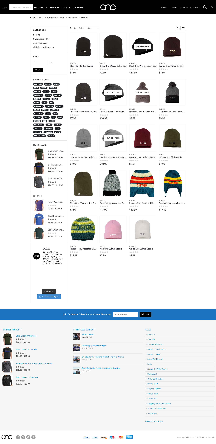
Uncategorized (40, 39)
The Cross (78, 7)
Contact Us (173, 7)
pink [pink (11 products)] (60, 117)
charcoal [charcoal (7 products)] (38, 95)
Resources (151, 398)
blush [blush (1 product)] (43, 88)
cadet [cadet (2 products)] (45, 91)
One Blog (66, 7)
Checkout (151, 339)
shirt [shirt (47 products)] (49, 125)
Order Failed (152, 384)
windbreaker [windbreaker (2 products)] (39, 136)
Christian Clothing (20, 7)
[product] (83, 46)
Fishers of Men (88, 334)
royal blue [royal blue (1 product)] (38, 125)
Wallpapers (152, 413)
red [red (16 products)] (44, 121)
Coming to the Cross (155, 344)
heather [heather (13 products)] (49, 106)
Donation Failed (153, 354)
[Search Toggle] (205, 7)
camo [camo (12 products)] (54, 91)
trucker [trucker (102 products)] (37, 132)
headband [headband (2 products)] (38, 106)
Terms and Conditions (156, 408)
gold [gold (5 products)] (55, 99)
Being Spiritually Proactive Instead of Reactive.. (101, 368)
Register (195, 7)
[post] (76, 336)
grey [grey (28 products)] (44, 103)
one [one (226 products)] (55, 114)
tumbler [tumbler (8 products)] (48, 132)
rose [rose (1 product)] (52, 121)
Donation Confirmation (156, 349)
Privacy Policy (152, 394)
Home (5, 7)
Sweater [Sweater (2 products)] (37, 128)
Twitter (23, 437)
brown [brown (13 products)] (37, 91)
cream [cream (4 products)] (48, 95)
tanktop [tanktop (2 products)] (48, 128)
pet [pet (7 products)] (53, 117)
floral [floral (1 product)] (46, 99)
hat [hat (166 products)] (51, 103)
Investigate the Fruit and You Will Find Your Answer (103, 357)
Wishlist (164, 7)
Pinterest (28, 437)
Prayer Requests (154, 389)
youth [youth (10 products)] (51, 136)
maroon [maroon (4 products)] (54, 110)
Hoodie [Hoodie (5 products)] (59, 106)
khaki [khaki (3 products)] (36, 110)
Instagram (33, 437)
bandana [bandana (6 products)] (38, 84)
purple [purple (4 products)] (37, 121)
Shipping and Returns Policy (159, 403)
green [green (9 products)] (36, 103)
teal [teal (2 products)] (57, 128)
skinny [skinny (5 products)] (58, 125)
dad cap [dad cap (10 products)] (57, 95)
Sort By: (73, 28)
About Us (54, 7)
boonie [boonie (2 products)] (53, 88)
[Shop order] (89, 28)
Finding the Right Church (157, 369)
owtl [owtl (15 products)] (46, 117)
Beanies (73, 63)
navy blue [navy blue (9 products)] (38, 114)
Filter (37, 69)
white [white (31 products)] (57, 132)
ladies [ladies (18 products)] (44, 110)
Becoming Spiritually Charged (94, 345)
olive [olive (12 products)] (48, 114)
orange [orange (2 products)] (37, 117)
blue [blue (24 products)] (36, 88)
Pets (35, 34)
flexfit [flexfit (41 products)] (37, 99)
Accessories (39, 7)
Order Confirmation (155, 379)
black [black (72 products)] (56, 84)
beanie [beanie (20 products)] (48, 84)
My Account (152, 374)
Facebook (18, 437)
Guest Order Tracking (154, 421)
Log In (184, 7)
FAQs (149, 364)
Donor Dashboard (154, 359)
